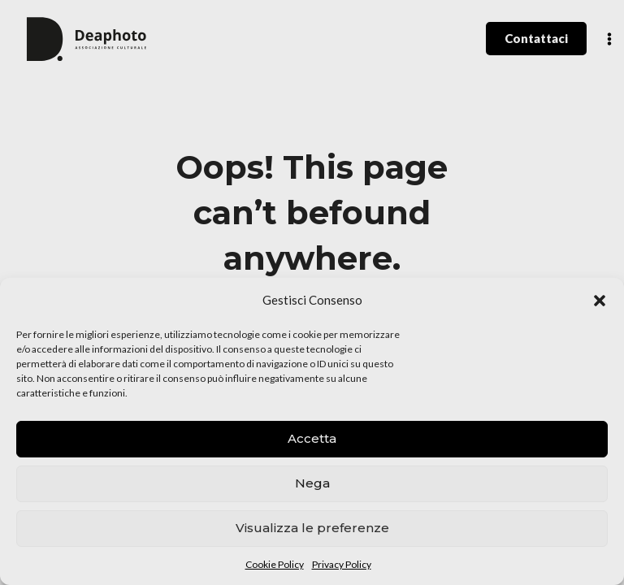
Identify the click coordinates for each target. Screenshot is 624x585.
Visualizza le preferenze (312, 527)
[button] (600, 300)
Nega (312, 483)
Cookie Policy (274, 564)
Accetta (312, 438)
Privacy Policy (341, 564)
